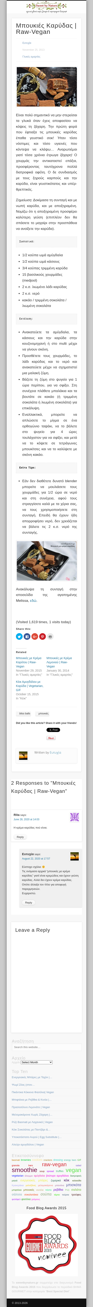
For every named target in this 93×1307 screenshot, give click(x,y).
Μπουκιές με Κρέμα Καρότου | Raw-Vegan (28, 662)
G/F (79, 1160)
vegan (73, 1170)
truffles (59, 1171)
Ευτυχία (26, 43)
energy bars (70, 1160)
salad (78, 1165)
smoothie (24, 1169)
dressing (58, 1160)
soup (42, 1171)
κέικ (66, 1180)
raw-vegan (54, 1164)
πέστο (48, 1190)
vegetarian (17, 1175)
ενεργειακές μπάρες (34, 1180)
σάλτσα (17, 1194)
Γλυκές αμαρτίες (31, 56)
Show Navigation (71, 37)
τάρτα (57, 1194)
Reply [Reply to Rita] (20, 837)
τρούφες (76, 1194)
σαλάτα (76, 1189)
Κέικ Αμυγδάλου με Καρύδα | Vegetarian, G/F (29, 686)
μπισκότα (73, 1185)
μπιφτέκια (17, 1190)
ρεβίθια (58, 1189)
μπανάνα (59, 1185)
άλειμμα (29, 1176)
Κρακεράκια (18, 1185)
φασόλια (26, 1199)
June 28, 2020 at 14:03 (26, 819)
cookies (37, 1159)
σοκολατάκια (31, 1194)
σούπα (46, 1194)
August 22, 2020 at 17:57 (36, 858)
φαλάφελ (16, 1199)
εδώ (33, 601)
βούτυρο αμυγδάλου (57, 1175)
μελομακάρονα (45, 1185)
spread (50, 1171)
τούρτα (65, 1194)
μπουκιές (44, 713)
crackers (48, 1160)
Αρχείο (16, 1062)
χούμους (35, 1199)
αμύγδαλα (39, 1175)
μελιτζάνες (31, 1185)
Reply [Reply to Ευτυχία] (28, 902)
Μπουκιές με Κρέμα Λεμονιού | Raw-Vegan (59, 662)
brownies (26, 1160)
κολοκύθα (76, 1180)
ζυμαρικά (56, 1180)
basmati (16, 1160)
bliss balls (24, 713)
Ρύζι (67, 1190)
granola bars (22, 1165)
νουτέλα (39, 1190)
